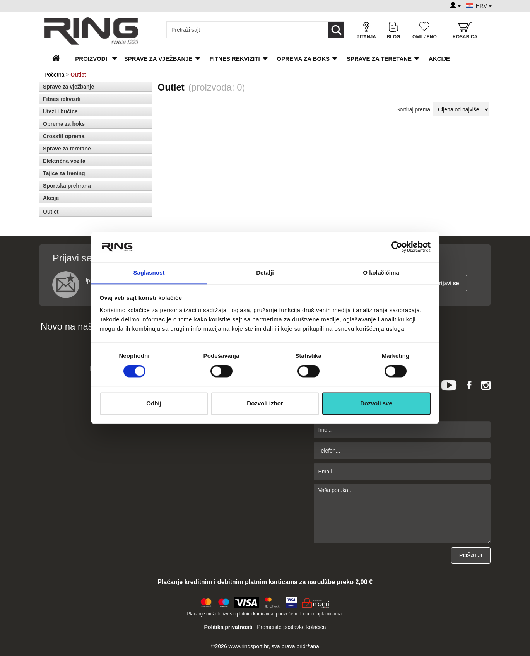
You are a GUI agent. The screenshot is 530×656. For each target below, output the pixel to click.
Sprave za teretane (379, 58)
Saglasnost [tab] (148, 272)
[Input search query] (243, 30)
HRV (484, 6)
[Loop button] (336, 30)
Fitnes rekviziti (235, 58)
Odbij (153, 403)
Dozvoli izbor (265, 403)
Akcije (439, 58)
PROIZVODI (91, 58)
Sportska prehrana (67, 186)
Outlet (50, 211)
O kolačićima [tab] (381, 272)
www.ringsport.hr (248, 646)
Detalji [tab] (265, 272)
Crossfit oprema (63, 136)
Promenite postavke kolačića (291, 627)
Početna (54, 75)
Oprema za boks (303, 58)
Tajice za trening (64, 173)
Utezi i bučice (60, 111)
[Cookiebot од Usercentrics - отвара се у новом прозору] (397, 247)
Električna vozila (64, 161)
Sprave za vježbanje (158, 58)
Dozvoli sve (376, 403)
